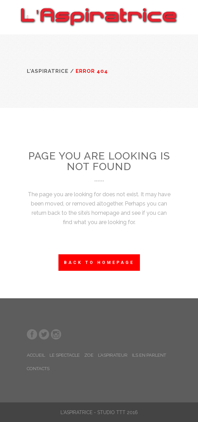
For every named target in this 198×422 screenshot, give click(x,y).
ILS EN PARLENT (149, 355)
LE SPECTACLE (65, 355)
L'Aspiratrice (47, 71)
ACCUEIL (36, 355)
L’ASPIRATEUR (113, 355)
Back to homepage (99, 262)
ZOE (89, 355)
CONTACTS (38, 368)
